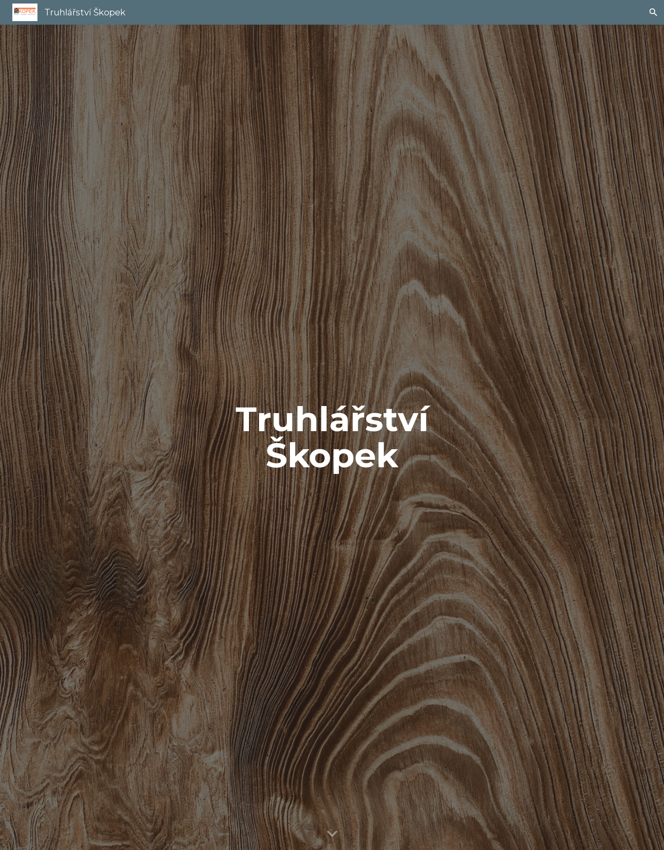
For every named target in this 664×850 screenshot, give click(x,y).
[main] (332, 437)
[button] (653, 12)
